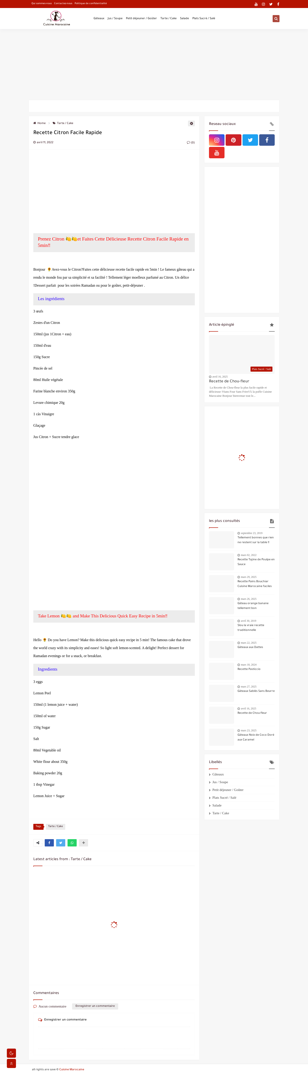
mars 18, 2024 (248, 664)
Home (39, 123)
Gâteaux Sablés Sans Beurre (256, 691)
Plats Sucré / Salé (203, 18)
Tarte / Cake (168, 18)
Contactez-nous (63, 3)
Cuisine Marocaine (71, 1069)
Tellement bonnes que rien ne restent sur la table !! (256, 540)
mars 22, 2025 (248, 642)
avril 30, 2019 (248, 620)
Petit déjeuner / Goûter (141, 18)
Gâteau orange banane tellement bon (253, 606)
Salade (184, 18)
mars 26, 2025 (248, 598)
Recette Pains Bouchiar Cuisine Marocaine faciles (255, 584)
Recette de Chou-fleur (229, 382)
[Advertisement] (154, 64)
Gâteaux (99, 18)
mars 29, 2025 (248, 577)
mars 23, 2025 (248, 730)
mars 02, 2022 (248, 555)
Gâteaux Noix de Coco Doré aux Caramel (256, 738)
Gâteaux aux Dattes (250, 647)
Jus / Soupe (115, 18)
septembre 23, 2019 (251, 533)
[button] (49, 842)
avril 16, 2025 (220, 376)
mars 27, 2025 (248, 686)
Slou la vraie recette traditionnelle (251, 628)
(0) (191, 143)
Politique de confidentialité (91, 3)
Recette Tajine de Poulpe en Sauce (256, 562)
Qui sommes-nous (41, 3)
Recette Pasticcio (249, 669)
